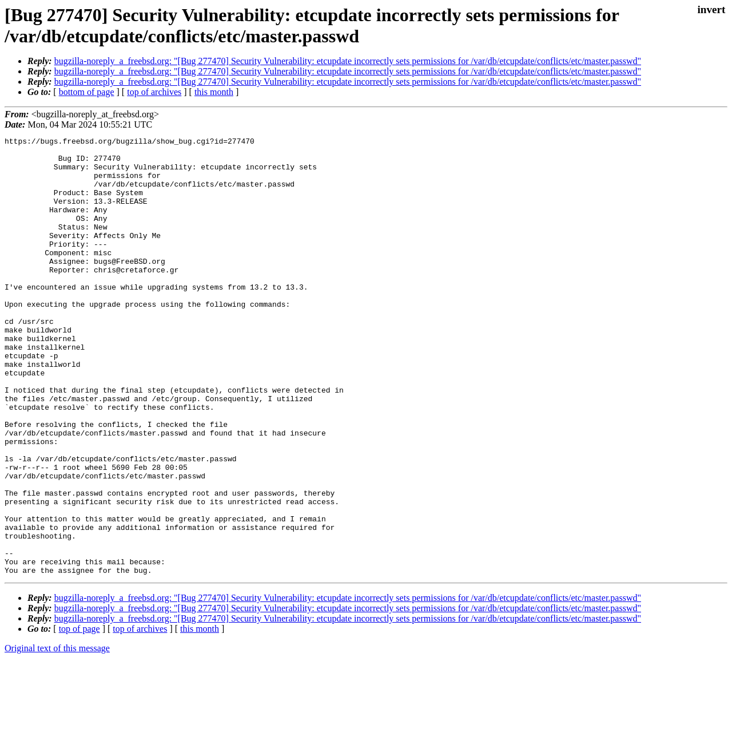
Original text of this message (57, 736)
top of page (79, 716)
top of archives (154, 92)
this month (213, 92)
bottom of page (86, 92)
